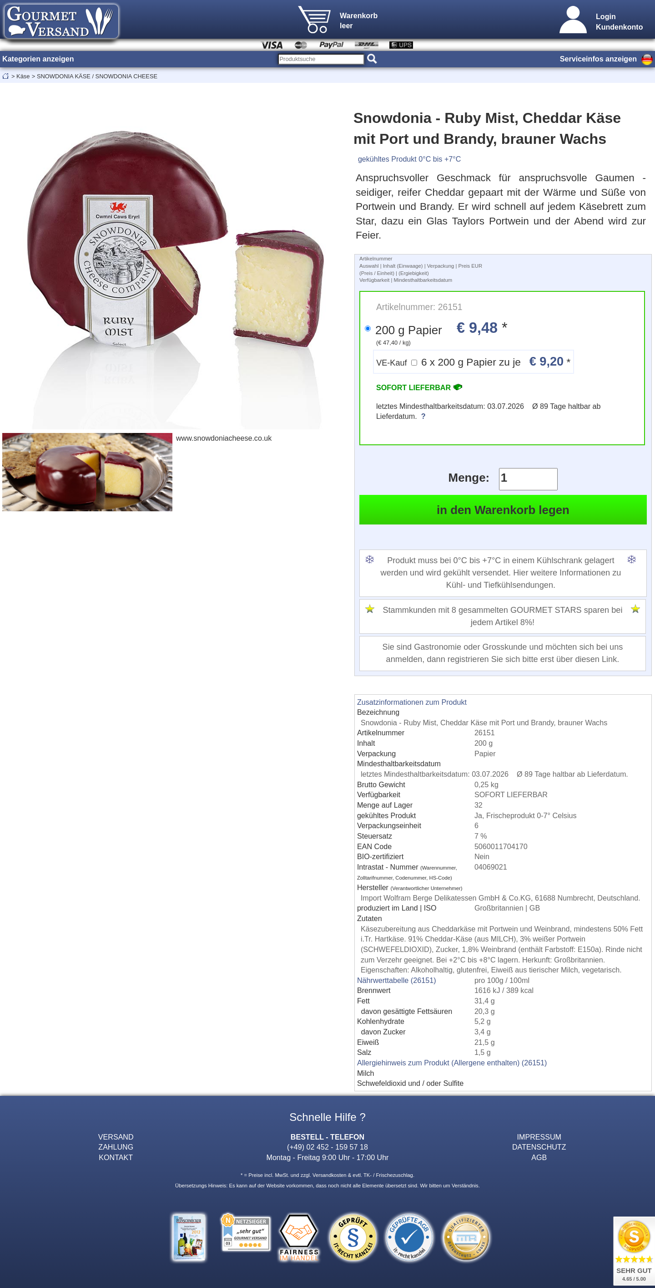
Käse (23, 76)
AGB (539, 1157)
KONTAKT (116, 1157)
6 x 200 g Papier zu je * (473, 361)
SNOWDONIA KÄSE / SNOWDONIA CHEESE (97, 76)
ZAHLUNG (115, 1147)
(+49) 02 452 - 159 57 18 (327, 1147)
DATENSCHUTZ (539, 1147)
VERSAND (116, 1137)
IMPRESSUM (539, 1137)
